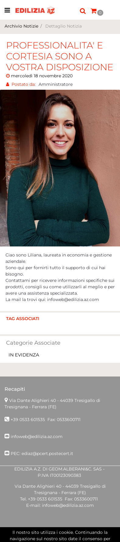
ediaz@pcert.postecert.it (47, 453)
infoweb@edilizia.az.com (37, 436)
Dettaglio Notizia (63, 26)
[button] (83, 11)
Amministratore (56, 84)
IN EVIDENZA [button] (24, 355)
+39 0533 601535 (28, 419)
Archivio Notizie (21, 26)
